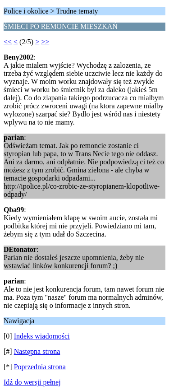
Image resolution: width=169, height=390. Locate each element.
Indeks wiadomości (42, 336)
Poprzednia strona (40, 367)
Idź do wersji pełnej (32, 382)
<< (8, 42)
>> (45, 42)
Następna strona (37, 351)
